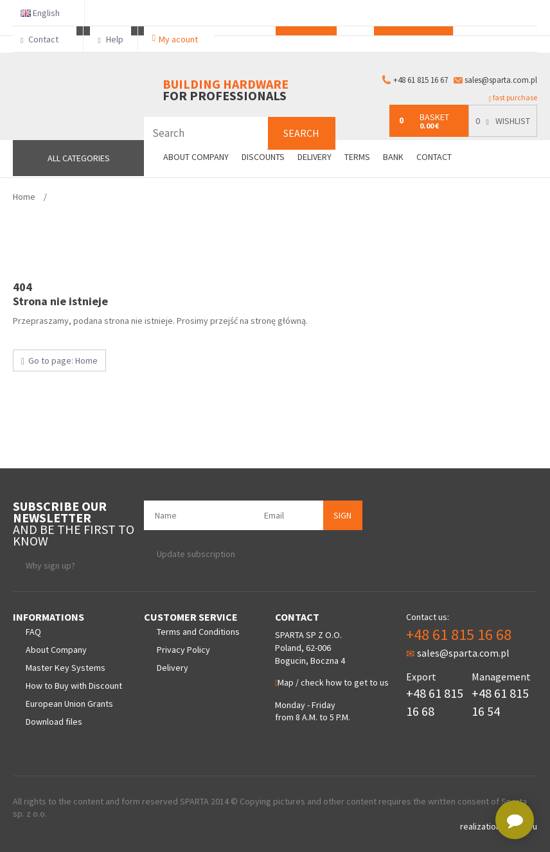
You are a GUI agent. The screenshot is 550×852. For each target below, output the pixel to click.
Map (284, 682)
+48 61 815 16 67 (420, 80)
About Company (56, 649)
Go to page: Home (59, 360)
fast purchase (513, 98)
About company (196, 157)
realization (481, 826)
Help (110, 39)
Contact (45, 39)
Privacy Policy (183, 649)
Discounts (263, 157)
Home (24, 196)
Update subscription (196, 554)
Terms (357, 157)
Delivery (314, 157)
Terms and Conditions (198, 631)
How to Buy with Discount (74, 685)
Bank (393, 157)
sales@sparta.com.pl (501, 80)
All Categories (79, 158)
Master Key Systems (65, 667)
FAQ (33, 631)
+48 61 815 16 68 (458, 634)
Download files (54, 721)
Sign (342, 515)
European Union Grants (69, 703)
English (45, 13)
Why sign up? (50, 565)
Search (301, 133)
